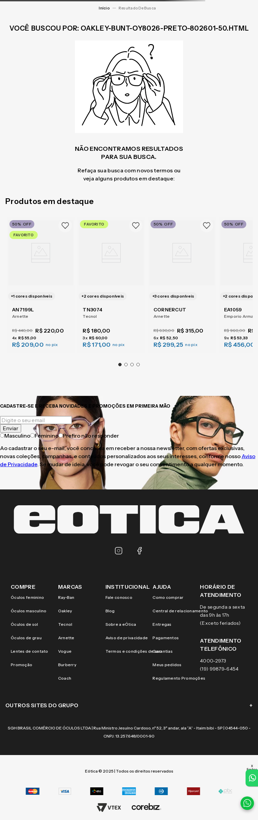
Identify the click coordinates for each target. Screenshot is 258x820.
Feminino (44, 435)
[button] (120, 364)
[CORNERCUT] (182, 284)
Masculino (15, 435)
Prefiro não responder (88, 435)
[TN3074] (111, 284)
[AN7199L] (40, 284)
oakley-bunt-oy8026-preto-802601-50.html (139, 8)
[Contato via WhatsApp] (247, 803)
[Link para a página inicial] (104, 8)
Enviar (10, 428)
